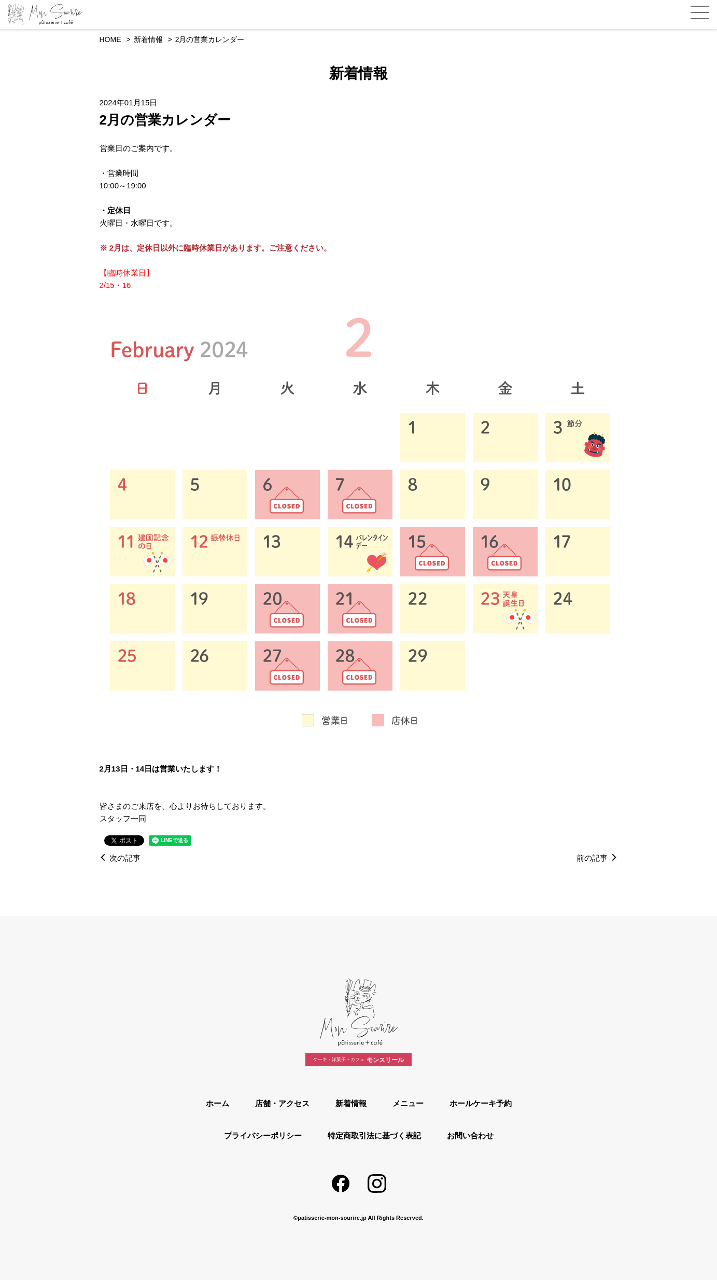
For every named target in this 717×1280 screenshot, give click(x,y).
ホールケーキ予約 (480, 1103)
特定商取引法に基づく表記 (374, 1135)
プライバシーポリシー (263, 1135)
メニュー (408, 1103)
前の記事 (597, 858)
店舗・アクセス (282, 1103)
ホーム (217, 1103)
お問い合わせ (470, 1135)
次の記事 (120, 858)
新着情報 (351, 1103)
